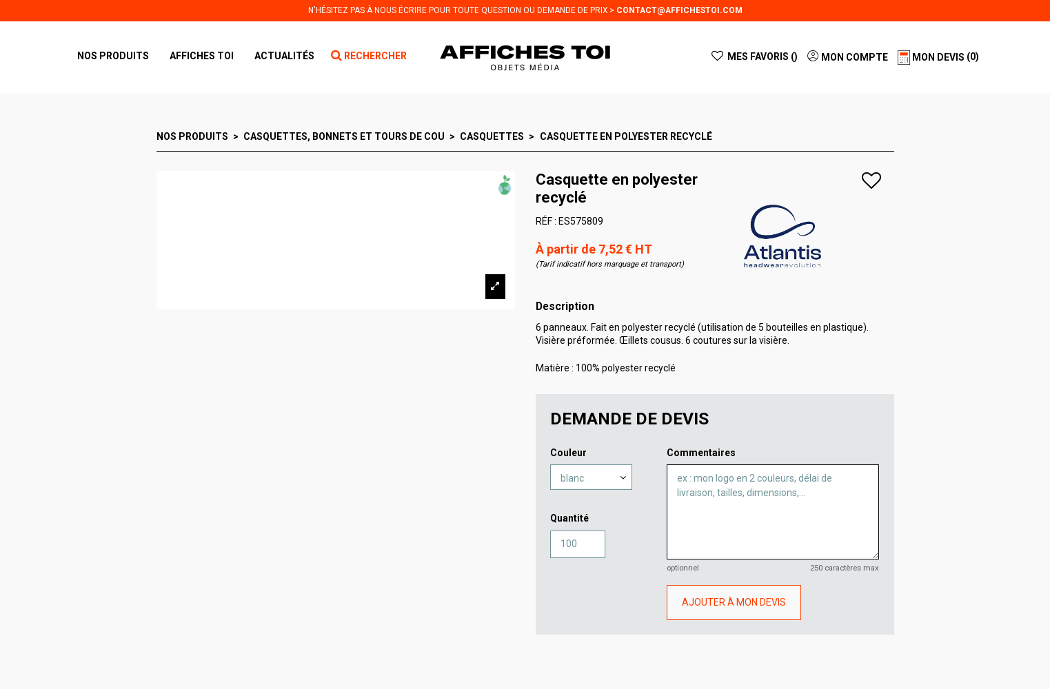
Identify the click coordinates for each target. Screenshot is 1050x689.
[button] (201, 56)
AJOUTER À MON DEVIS (734, 602)
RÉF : (546, 221)
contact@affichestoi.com (679, 10)
